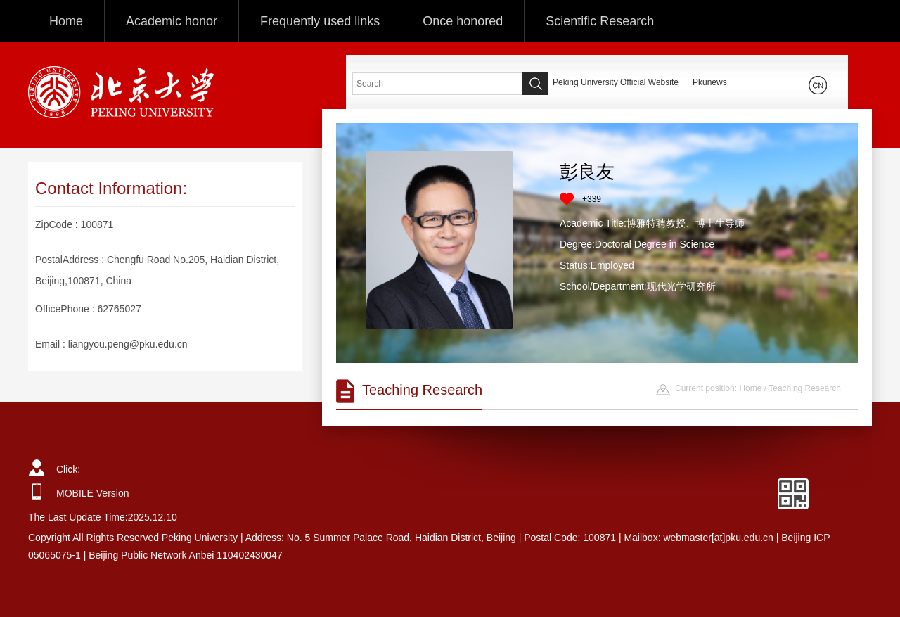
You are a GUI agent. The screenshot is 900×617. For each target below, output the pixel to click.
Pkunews (710, 82)
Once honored (463, 21)
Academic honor (171, 21)
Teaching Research (805, 388)
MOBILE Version (92, 493)
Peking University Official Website (616, 82)
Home (66, 21)
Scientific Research (600, 21)
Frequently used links (320, 21)
